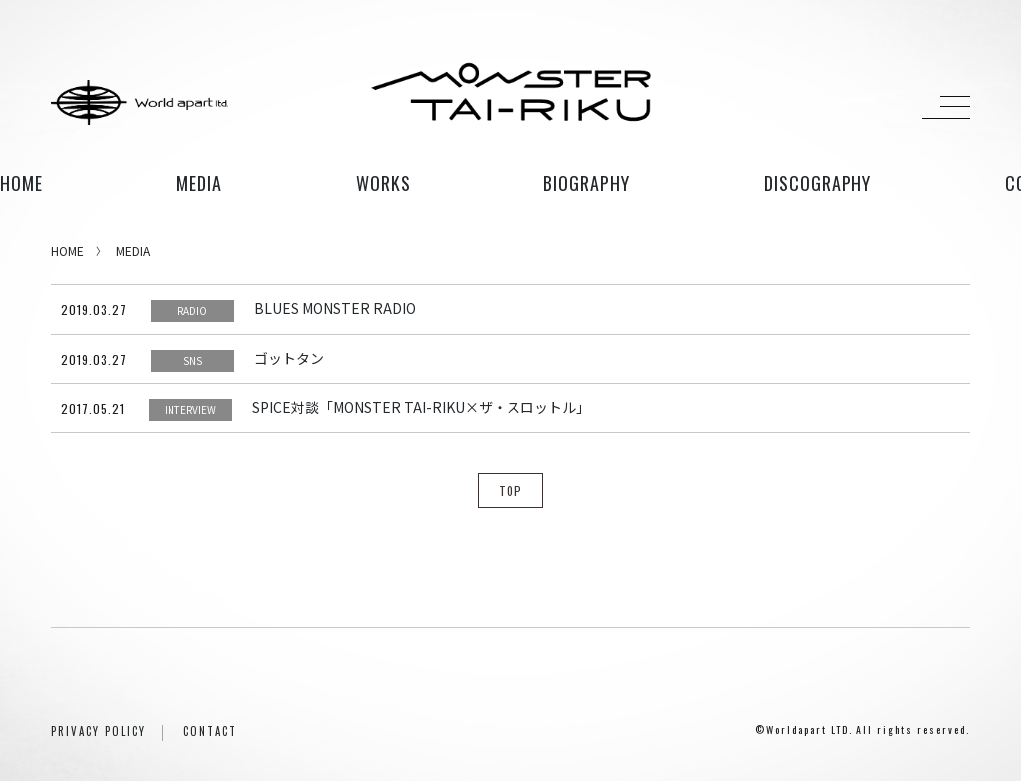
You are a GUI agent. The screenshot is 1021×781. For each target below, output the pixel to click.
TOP (510, 490)
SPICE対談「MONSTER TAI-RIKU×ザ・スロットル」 (421, 407)
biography (586, 182)
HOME (21, 182)
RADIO (192, 310)
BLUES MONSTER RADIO (335, 308)
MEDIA (133, 250)
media (199, 182)
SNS (192, 360)
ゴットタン (289, 358)
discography (817, 182)
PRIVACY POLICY (98, 731)
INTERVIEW (190, 409)
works (383, 182)
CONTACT (210, 731)
